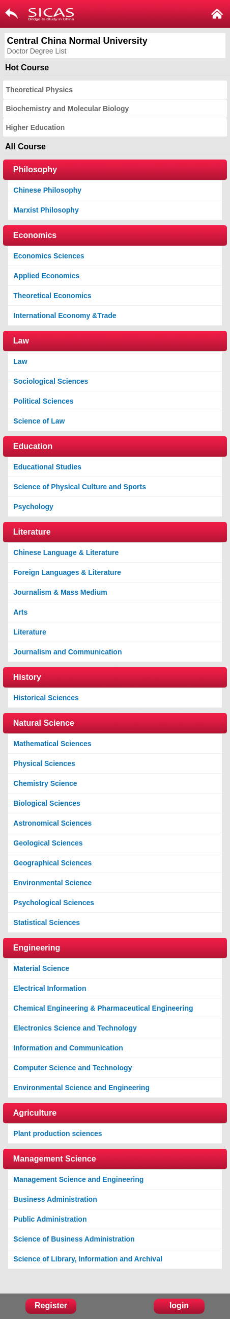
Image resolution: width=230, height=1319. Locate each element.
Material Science (41, 968)
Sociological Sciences (50, 381)
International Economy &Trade (64, 315)
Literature (29, 632)
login (179, 1305)
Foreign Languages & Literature (67, 572)
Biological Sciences (46, 803)
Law (20, 361)
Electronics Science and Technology (74, 1028)
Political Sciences (43, 401)
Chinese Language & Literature (66, 552)
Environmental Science (52, 883)
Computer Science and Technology (72, 1068)
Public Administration (50, 1219)
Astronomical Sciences (52, 823)
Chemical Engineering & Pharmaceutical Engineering (103, 1008)
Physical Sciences (44, 763)
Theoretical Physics (39, 90)
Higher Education (35, 127)
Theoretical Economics (52, 296)
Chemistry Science (45, 783)
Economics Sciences (48, 256)
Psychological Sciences (53, 903)
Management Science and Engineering (78, 1179)
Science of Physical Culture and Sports (79, 487)
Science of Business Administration (73, 1239)
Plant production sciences (57, 1133)
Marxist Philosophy (45, 210)
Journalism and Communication (67, 652)
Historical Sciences (45, 698)
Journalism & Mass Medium (60, 592)
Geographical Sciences (52, 863)
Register (51, 1305)
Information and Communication (68, 1048)
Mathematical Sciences (52, 744)
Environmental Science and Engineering (81, 1088)
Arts (20, 612)
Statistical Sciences (46, 922)
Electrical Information (49, 988)
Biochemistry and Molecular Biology (67, 108)
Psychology (33, 507)
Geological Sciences (47, 843)
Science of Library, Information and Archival (87, 1259)
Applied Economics (46, 276)
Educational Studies (47, 467)
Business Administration (55, 1199)
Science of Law (39, 421)
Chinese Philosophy (47, 190)
